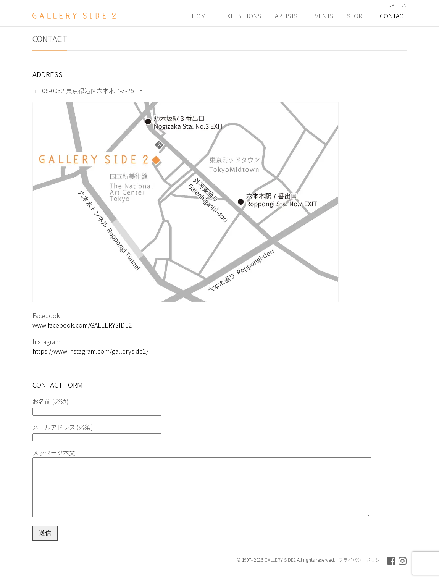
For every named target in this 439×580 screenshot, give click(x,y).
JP (391, 5)
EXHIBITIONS (242, 15)
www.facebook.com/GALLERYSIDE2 (82, 325)
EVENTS (322, 15)
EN (404, 5)
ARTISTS (286, 15)
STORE (356, 15)
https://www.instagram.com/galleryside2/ (90, 350)
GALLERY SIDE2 (280, 571)
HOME (201, 15)
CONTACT (393, 15)
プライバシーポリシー (361, 571)
